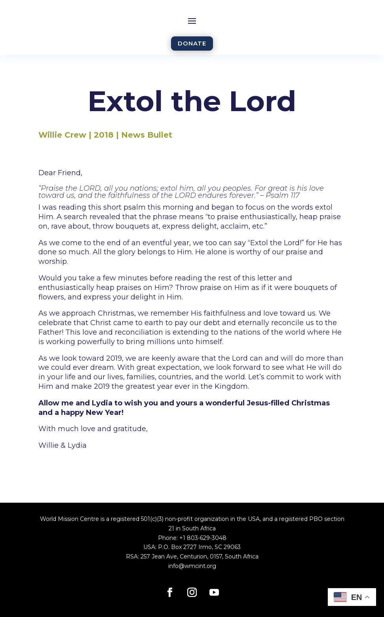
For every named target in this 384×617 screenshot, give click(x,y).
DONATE (192, 43)
